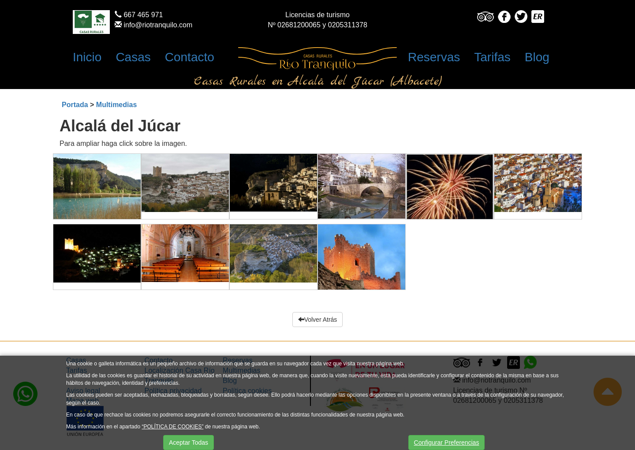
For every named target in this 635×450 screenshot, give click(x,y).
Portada (75, 104)
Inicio (87, 57)
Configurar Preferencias (446, 442)
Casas (133, 57)
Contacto (189, 57)
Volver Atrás (317, 319)
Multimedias (116, 104)
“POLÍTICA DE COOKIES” (172, 427)
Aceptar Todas (188, 442)
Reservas (434, 57)
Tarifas (492, 57)
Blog (537, 57)
